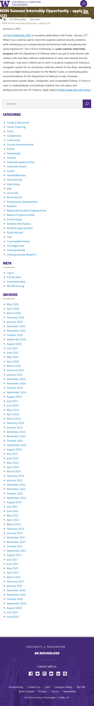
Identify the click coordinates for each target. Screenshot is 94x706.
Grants (11, 171)
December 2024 (16, 379)
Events (10, 149)
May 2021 (13, 568)
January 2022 (15, 533)
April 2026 (13, 308)
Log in (10, 272)
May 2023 (13, 462)
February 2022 (15, 528)
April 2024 (13, 414)
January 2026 (15, 321)
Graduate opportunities (21, 162)
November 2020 (16, 594)
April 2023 (13, 467)
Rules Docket (26, 691)
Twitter (39, 673)
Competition (14, 135)
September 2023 (16, 445)
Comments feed (16, 281)
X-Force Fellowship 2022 (17, 35)
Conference (13, 140)
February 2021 (15, 581)
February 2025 (15, 370)
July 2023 (12, 453)
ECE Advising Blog (18, 19)
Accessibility (16, 687)
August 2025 (14, 344)
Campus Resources (18, 122)
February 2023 (15, 476)
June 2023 (13, 458)
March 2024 (14, 418)
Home (4, 19)
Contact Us (34, 687)
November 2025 (16, 330)
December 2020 (16, 590)
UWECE (28, 3)
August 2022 (14, 502)
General (11, 157)
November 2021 (16, 542)
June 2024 (13, 405)
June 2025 (13, 352)
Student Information (19, 223)
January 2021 (15, 586)
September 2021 (16, 550)
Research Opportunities (21, 215)
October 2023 (15, 440)
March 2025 (14, 366)
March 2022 (14, 524)
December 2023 (16, 432)
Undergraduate (16, 250)
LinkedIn (59, 673)
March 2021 (14, 577)
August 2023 (14, 449)
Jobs (9, 188)
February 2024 (15, 423)
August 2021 (14, 555)
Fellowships (14, 153)
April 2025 (13, 361)
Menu (86, 13)
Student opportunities (20, 228)
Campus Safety (63, 687)
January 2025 (15, 374)
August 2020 (14, 608)
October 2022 (15, 493)
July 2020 (12, 612)
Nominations (14, 197)
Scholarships (14, 219)
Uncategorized (15, 245)
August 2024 (14, 396)
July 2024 (12, 401)
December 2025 (16, 326)
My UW (81, 687)
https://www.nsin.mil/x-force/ (75, 90)
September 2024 (16, 392)
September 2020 (16, 603)
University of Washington (5, 3)
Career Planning (16, 127)
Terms (55, 691)
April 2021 (13, 572)
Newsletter (69, 691)
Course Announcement (20, 144)
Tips (9, 237)
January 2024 (15, 427)
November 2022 (16, 489)
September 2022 (16, 498)
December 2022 (16, 484)
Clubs (10, 131)
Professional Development (22, 201)
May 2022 (13, 515)
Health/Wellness (16, 175)
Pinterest (66, 673)
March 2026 (14, 313)
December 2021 (16, 537)
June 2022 (13, 511)
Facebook (32, 673)
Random (12, 206)
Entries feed (14, 277)
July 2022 (12, 506)
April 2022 (13, 519)
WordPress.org (15, 286)
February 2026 (15, 317)
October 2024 (15, 387)
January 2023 (15, 480)
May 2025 (13, 357)
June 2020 (13, 616)
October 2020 (15, 599)
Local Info (12, 193)
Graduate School (16, 166)
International (14, 179)
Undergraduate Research (21, 254)
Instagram (45, 673)
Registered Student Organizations (26, 210)
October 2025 (15, 335)
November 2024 (16, 383)
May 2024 (13, 410)
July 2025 (12, 348)
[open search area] (83, 3)
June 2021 (13, 564)
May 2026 (13, 304)
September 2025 (16, 339)
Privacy (42, 691)
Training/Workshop (18, 241)
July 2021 (12, 559)
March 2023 (14, 471)
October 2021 (15, 546)
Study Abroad (15, 232)
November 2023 (16, 436)
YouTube (52, 673)
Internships (35, 19)
